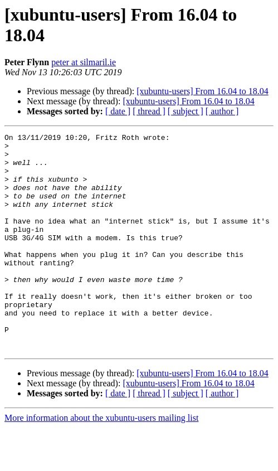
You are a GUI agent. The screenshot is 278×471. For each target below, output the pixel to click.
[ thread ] (149, 111)
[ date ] (117, 111)
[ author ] (222, 111)
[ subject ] (185, 111)
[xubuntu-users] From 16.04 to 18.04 (202, 91)
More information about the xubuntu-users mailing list (101, 461)
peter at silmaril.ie (83, 62)
